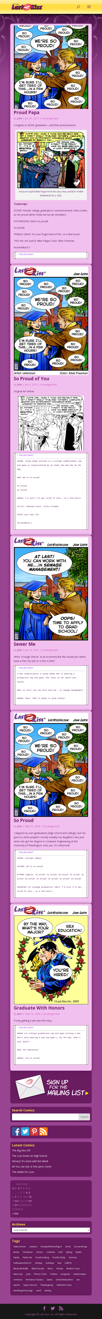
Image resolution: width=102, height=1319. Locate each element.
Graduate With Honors (39, 1008)
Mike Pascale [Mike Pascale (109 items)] (38, 1268)
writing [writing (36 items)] (48, 1290)
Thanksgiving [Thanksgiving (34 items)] (46, 1285)
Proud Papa (27, 112)
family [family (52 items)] (16, 1257)
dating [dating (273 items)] (69, 1252)
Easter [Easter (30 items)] (79, 1252)
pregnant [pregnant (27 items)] (65, 1274)
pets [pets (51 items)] (28, 1274)
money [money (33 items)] (59, 1268)
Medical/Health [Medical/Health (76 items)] (20, 1268)
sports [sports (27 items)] (16, 1285)
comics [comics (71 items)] (39, 1252)
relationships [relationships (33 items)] (79, 1274)
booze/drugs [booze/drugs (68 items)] (80, 1246)
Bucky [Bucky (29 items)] (16, 1252)
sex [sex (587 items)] (78, 1279)
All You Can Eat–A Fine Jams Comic (32, 1166)
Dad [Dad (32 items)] (60, 1252)
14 (16, 1201)
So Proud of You (31, 378)
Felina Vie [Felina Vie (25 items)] (27, 1257)
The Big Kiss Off (21, 1150)
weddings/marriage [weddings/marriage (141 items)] (23, 1290)
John (19, 118)
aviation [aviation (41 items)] (33, 1246)
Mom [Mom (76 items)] (50, 1268)
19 (30, 1201)
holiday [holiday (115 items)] (38, 1263)
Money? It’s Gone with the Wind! (30, 1161)
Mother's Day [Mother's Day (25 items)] (73, 1268)
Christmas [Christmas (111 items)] (28, 1252)
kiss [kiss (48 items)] (59, 1263)
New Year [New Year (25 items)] (18, 1274)
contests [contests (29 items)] (50, 1252)
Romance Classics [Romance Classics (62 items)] (34, 1279)
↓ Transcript (25, 254)
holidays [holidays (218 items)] (50, 1263)
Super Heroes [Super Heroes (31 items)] (30, 1285)
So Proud (24, 820)
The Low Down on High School (29, 1155)
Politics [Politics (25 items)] (53, 1274)
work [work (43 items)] (38, 1290)
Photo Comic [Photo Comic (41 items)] (40, 1274)
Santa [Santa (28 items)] (49, 1279)
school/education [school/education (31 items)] (64, 1279)
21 (16, 1205)
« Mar (15, 1213)
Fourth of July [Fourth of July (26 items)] (58, 1257)
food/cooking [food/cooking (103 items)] (42, 1257)
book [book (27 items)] (68, 1246)
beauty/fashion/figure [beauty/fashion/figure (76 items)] (51, 1246)
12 (30, 1196)
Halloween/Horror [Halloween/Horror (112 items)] (22, 1263)
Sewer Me (24, 644)
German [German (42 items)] (73, 1257)
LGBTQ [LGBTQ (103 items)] (68, 1263)
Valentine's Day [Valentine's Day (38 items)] (64, 1285)
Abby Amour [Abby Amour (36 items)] (19, 1246)
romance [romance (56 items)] (17, 1279)
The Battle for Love (23, 1172)
